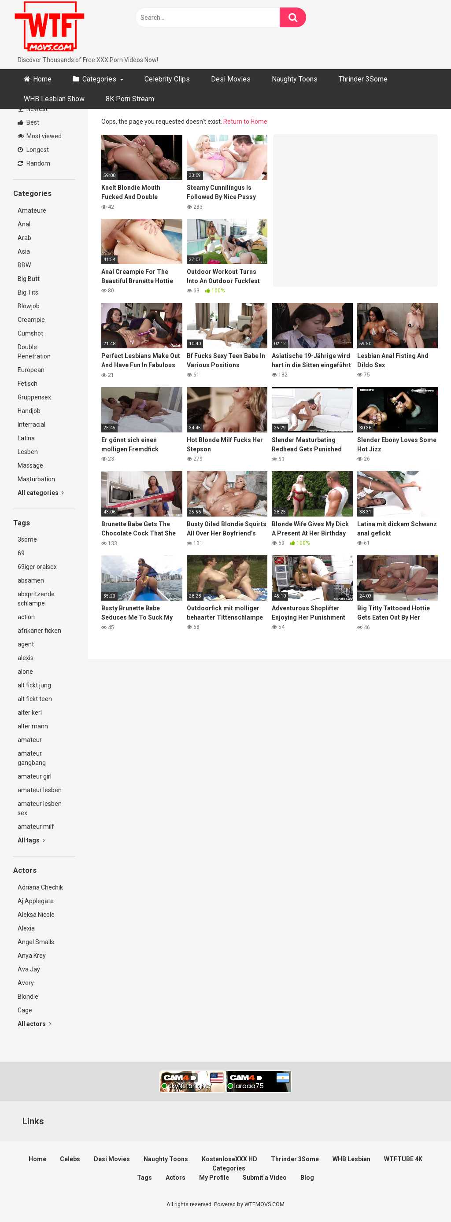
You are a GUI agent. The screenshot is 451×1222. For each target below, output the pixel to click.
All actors (34, 1023)
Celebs (70, 1159)
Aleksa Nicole (36, 914)
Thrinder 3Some (363, 79)
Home (42, 79)
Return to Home (245, 121)
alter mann (33, 726)
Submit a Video (265, 1177)
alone (25, 671)
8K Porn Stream (130, 99)
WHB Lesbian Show (54, 99)
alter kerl (30, 712)
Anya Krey (32, 955)
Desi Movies (231, 79)
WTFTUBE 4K (403, 1159)
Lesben (28, 451)
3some (27, 539)
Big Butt (29, 278)
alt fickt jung (34, 685)
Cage (25, 1010)
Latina (26, 438)
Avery (26, 982)
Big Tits (28, 292)
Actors (175, 1177)
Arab (24, 237)
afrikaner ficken (39, 630)
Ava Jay (29, 969)
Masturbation (36, 479)
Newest (33, 108)
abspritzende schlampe (36, 599)
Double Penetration (34, 351)
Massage (30, 465)
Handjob (29, 410)
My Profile (214, 1177)
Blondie (28, 996)
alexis (25, 657)
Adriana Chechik (40, 887)
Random (34, 163)
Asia (24, 251)
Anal (24, 224)
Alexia (26, 928)
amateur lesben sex (40, 808)
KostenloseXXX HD (229, 1159)
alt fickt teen (35, 698)
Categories (99, 79)
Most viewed (40, 136)
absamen (31, 580)
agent (26, 644)
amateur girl (35, 776)
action (26, 616)
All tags (31, 840)
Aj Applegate (36, 901)
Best (28, 122)
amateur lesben (40, 790)
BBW (24, 265)
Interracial (31, 424)
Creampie (31, 319)
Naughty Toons (295, 79)
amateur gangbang (32, 758)
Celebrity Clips (167, 79)
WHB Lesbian (351, 1159)
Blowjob (29, 306)
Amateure (32, 210)
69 (21, 553)
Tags (144, 1177)
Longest (33, 149)
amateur (30, 739)
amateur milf (36, 826)
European (31, 369)
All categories (41, 492)
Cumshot (30, 333)
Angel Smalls (36, 941)
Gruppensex (34, 397)
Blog (307, 1177)
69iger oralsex (37, 566)
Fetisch (27, 383)
